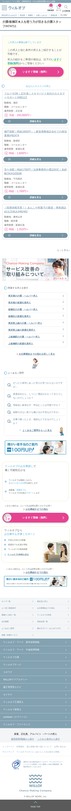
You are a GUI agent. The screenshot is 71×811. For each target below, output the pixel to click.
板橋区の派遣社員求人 (19, 316)
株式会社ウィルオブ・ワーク (43, 762)
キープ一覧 (6, 601)
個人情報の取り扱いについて (39, 747)
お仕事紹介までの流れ (36, 509)
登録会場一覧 (42, 621)
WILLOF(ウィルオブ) (9, 15)
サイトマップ (8, 752)
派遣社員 (54, 15)
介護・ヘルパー (41, 15)
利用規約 (20, 747)
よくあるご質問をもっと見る (37, 430)
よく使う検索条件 (9, 608)
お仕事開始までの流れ (46, 608)
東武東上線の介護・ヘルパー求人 (25, 323)
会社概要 (5, 621)
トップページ (8, 747)
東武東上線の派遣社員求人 (21, 330)
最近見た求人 (42, 601)
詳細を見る (35, 121)
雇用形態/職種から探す (22, 739)
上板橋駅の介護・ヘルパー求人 (24, 336)
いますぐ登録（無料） (35, 71)
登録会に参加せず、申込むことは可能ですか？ (37, 405)
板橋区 (30, 15)
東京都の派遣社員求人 (19, 302)
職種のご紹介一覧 (9, 615)
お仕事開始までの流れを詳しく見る (37, 354)
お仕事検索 (66, 11)
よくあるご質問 (8, 628)
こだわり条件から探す (48, 739)
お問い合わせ (60, 747)
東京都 (22, 15)
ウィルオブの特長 (44, 615)
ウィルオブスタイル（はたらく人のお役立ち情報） (38, 752)
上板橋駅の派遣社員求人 (20, 343)
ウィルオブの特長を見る (18, 554)
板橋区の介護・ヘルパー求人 (23, 309)
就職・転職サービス (10, 635)
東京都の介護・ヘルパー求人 (23, 295)
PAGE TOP (35, 807)
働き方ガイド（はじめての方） (49, 628)
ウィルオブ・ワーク (9, 1)
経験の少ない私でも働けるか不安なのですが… (37, 412)
